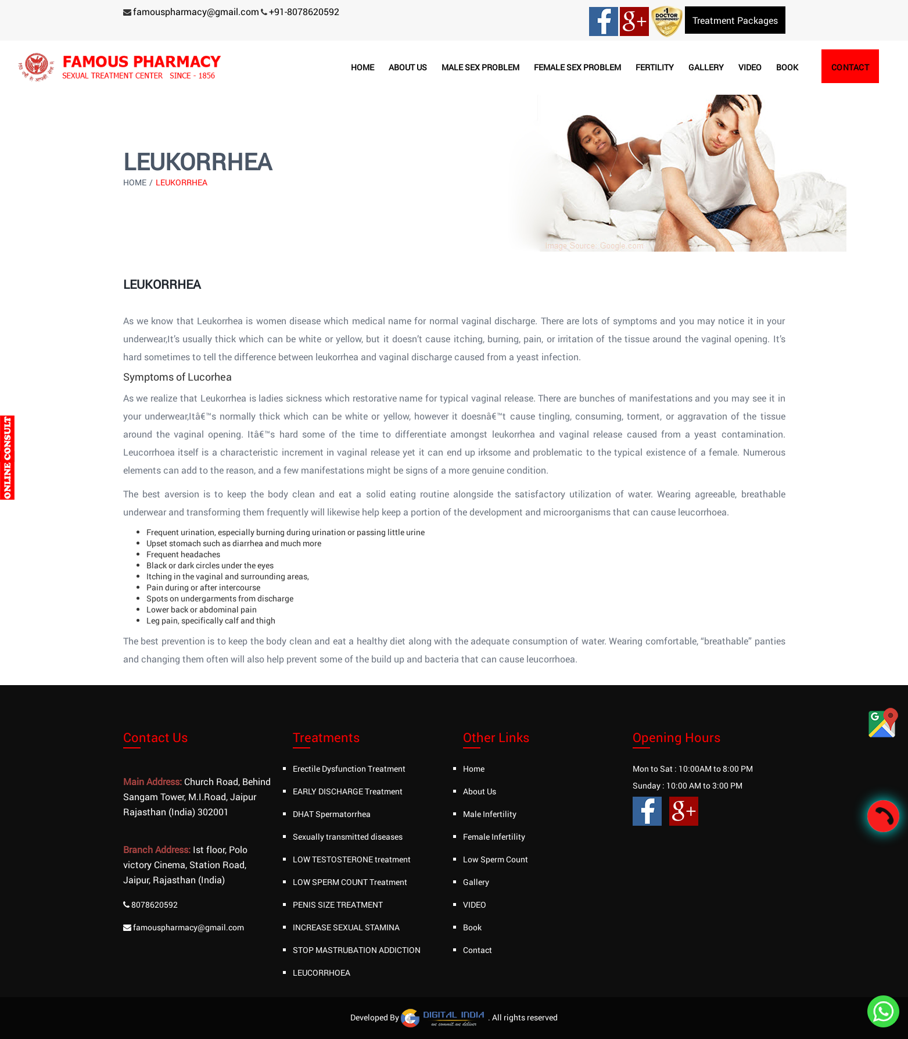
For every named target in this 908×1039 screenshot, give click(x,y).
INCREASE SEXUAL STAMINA (346, 927)
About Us (479, 791)
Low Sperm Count (495, 859)
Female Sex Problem (577, 67)
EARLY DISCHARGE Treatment (348, 791)
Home (362, 67)
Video (750, 67)
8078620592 (154, 904)
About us (408, 67)
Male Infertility (489, 813)
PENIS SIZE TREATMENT (338, 904)
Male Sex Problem (480, 67)
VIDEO (474, 904)
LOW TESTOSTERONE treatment (352, 859)
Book (787, 67)
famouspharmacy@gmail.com (196, 11)
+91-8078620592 (304, 11)
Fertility (655, 67)
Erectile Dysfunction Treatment (349, 768)
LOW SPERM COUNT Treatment (350, 881)
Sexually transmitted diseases (348, 836)
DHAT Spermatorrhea (332, 813)
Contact (850, 67)
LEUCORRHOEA (321, 972)
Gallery (706, 67)
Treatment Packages (735, 20)
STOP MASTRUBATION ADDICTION (357, 949)
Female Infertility (494, 836)
